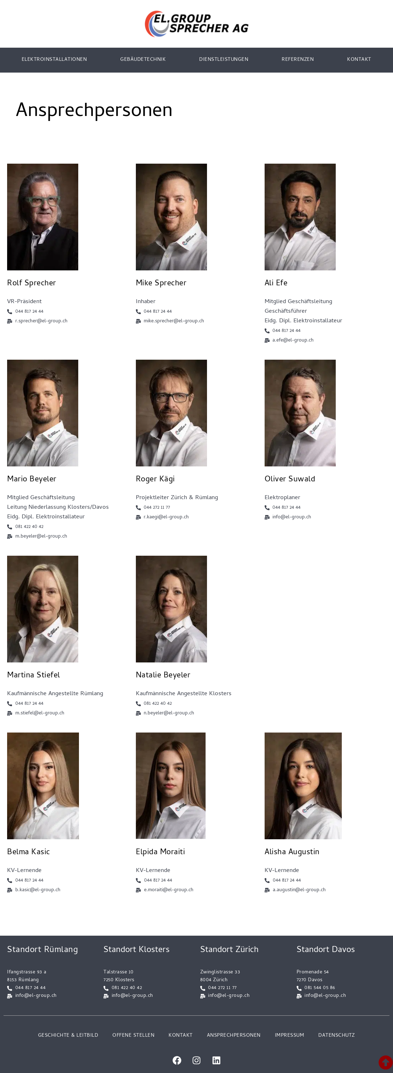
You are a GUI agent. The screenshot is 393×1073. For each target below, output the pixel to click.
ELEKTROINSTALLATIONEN (54, 60)
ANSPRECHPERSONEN (234, 1036)
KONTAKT (359, 60)
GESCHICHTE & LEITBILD (68, 1036)
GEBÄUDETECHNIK (143, 60)
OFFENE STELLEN (133, 1036)
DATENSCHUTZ (336, 1036)
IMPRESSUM (289, 1036)
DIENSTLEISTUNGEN (223, 60)
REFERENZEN (298, 60)
